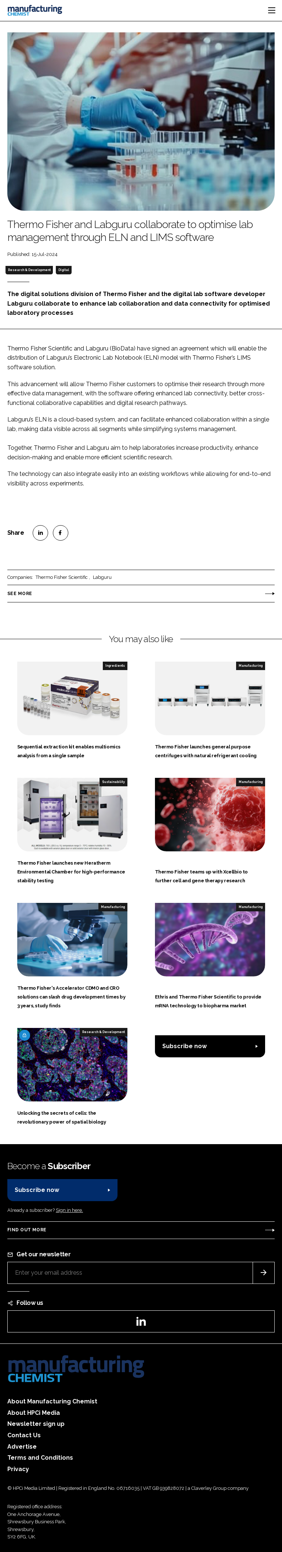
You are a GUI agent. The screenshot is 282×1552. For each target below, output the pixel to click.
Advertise (22, 1446)
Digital (63, 270)
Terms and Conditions (40, 1457)
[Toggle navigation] (271, 10)
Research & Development (29, 270)
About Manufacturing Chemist (52, 1401)
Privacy (18, 1469)
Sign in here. (69, 1210)
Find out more (26, 1229)
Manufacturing (251, 666)
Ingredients (115, 666)
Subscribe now (184, 1046)
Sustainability (113, 782)
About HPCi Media (33, 1412)
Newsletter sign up (36, 1423)
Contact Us (24, 1435)
